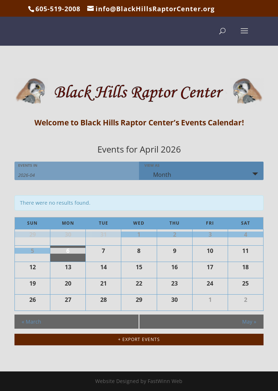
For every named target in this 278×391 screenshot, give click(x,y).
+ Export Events (139, 339)
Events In (27, 165)
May (249, 321)
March (31, 321)
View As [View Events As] (152, 165)
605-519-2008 (57, 8)
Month (157, 175)
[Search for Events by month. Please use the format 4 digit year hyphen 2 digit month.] (36, 174)
